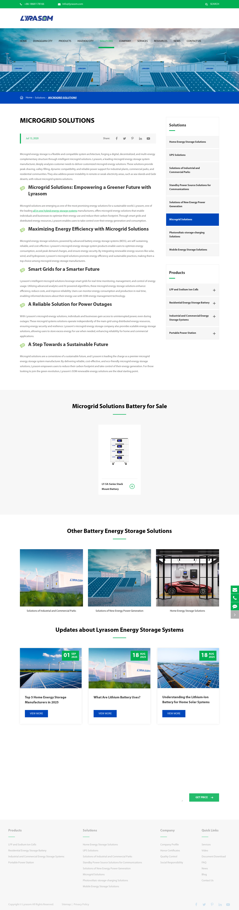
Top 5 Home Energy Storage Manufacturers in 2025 (45, 700)
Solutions (106, 44)
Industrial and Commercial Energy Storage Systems (193, 317)
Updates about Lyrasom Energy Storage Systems (119, 630)
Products (65, 44)
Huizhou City (86, 44)
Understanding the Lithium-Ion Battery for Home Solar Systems (186, 700)
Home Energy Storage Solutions (187, 142)
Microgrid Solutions (62, 98)
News (177, 44)
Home (23, 44)
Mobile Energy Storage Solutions (188, 250)
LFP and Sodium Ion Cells (193, 290)
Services (142, 44)
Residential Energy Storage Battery (193, 303)
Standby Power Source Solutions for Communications (190, 187)
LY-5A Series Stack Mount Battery (112, 487)
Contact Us (194, 44)
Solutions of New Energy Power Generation (187, 204)
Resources (160, 44)
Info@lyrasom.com (70, 4)
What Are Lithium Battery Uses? (117, 697)
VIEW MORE (36, 713)
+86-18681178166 (32, 4)
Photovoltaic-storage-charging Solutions (186, 234)
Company (125, 44)
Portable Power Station (193, 333)
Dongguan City (42, 44)
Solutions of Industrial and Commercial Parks (184, 170)
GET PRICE (204, 799)
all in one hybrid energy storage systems (55, 211)
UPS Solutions (177, 155)
